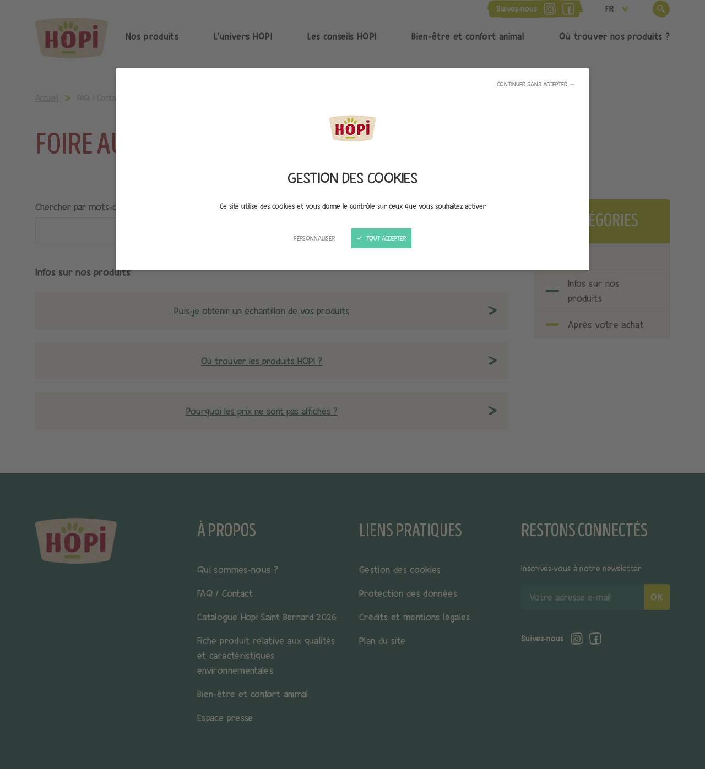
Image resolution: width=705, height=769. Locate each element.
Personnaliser (314, 238)
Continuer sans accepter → (536, 84)
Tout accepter (381, 238)
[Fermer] (352, 384)
